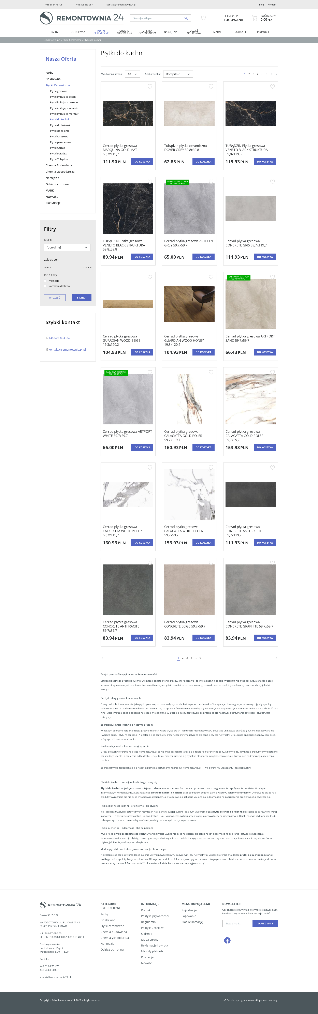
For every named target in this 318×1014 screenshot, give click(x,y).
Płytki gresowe (58, 91)
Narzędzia (170, 32)
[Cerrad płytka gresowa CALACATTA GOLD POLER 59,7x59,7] (251, 435)
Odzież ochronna (194, 32)
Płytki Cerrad (57, 148)
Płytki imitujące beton (63, 97)
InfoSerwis (228, 1000)
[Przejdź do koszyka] (268, 18)
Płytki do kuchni (59, 119)
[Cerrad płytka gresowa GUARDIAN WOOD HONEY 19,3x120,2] (189, 340)
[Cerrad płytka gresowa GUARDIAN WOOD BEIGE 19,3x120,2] (128, 340)
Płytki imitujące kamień (63, 108)
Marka (48, 240)
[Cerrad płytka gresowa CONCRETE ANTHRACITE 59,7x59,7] (128, 626)
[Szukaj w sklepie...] (156, 18)
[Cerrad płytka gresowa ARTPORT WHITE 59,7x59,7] (128, 435)
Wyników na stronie (112, 74)
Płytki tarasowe (59, 136)
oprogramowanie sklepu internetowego (257, 1000)
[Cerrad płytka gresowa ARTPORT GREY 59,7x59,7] (189, 245)
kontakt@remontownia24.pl (121, 4)
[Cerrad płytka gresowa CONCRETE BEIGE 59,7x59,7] (189, 626)
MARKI (217, 32)
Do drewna (78, 32)
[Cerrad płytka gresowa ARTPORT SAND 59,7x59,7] (251, 340)
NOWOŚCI (240, 32)
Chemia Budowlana (124, 32)
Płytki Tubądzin (59, 159)
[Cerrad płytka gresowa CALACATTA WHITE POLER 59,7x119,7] (128, 531)
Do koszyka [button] (142, 161)
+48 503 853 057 (84, 4)
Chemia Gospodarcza (147, 32)
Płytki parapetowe (60, 142)
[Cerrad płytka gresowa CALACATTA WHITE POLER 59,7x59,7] (189, 531)
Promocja (51, 280)
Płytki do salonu (59, 131)
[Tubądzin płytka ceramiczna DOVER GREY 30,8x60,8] (189, 150)
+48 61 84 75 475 (53, 4)
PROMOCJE (263, 32)
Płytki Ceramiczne (101, 32)
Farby (54, 32)
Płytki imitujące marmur (64, 114)
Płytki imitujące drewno (64, 102)
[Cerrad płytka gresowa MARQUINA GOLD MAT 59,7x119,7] (128, 150)
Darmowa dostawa (57, 286)
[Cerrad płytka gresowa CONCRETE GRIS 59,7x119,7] (251, 245)
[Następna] (276, 74)
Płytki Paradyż (58, 153)
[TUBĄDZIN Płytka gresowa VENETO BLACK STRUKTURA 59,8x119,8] (251, 150)
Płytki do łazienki (60, 125)
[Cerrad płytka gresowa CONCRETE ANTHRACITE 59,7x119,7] (251, 531)
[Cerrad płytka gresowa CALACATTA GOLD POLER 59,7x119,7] (189, 435)
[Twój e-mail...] (237, 923)
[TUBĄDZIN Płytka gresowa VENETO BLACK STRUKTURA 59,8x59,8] (128, 245)
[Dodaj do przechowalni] (149, 86)
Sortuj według (153, 74)
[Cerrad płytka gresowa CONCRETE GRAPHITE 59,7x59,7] (251, 626)
